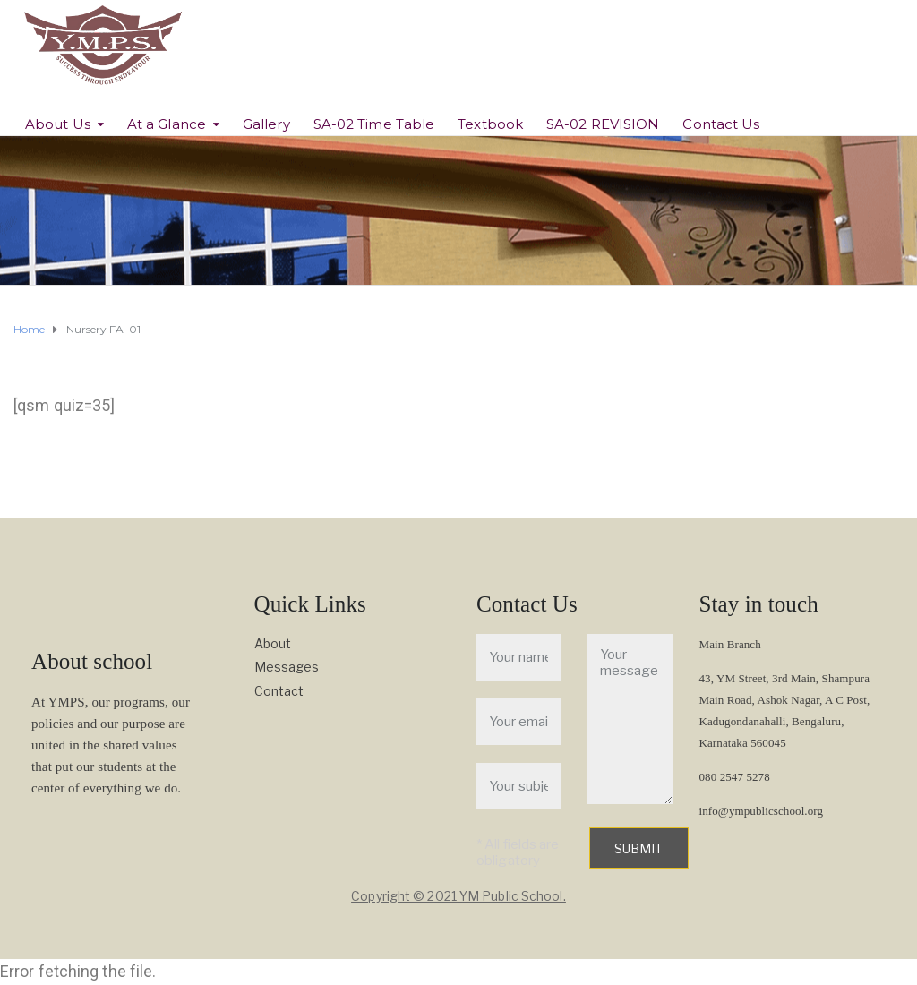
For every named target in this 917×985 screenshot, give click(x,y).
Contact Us (720, 124)
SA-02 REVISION (602, 124)
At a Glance (166, 124)
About (273, 643)
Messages (287, 666)
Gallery (266, 124)
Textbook (490, 124)
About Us (57, 124)
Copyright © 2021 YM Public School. (458, 896)
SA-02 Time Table (374, 124)
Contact (279, 690)
